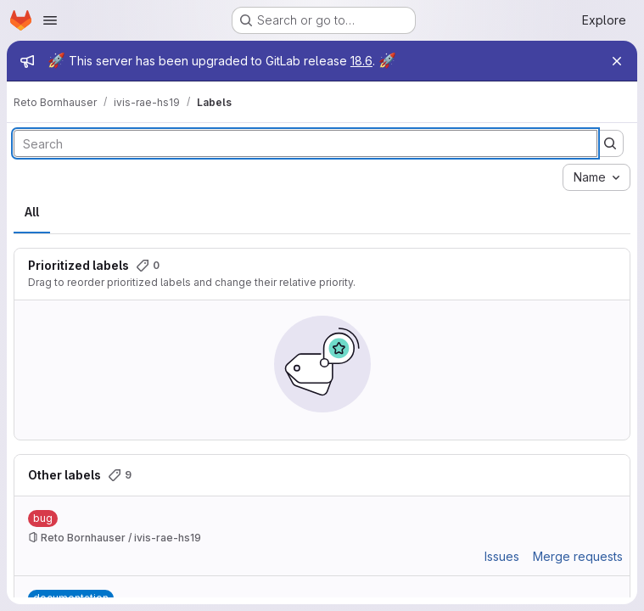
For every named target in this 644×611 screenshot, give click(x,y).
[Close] (617, 61)
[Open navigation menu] (50, 20)
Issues (501, 556)
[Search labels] (305, 143)
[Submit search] (610, 143)
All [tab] (32, 212)
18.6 (361, 60)
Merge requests (578, 556)
